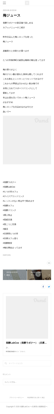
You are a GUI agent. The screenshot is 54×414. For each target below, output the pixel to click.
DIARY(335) (7, 255)
